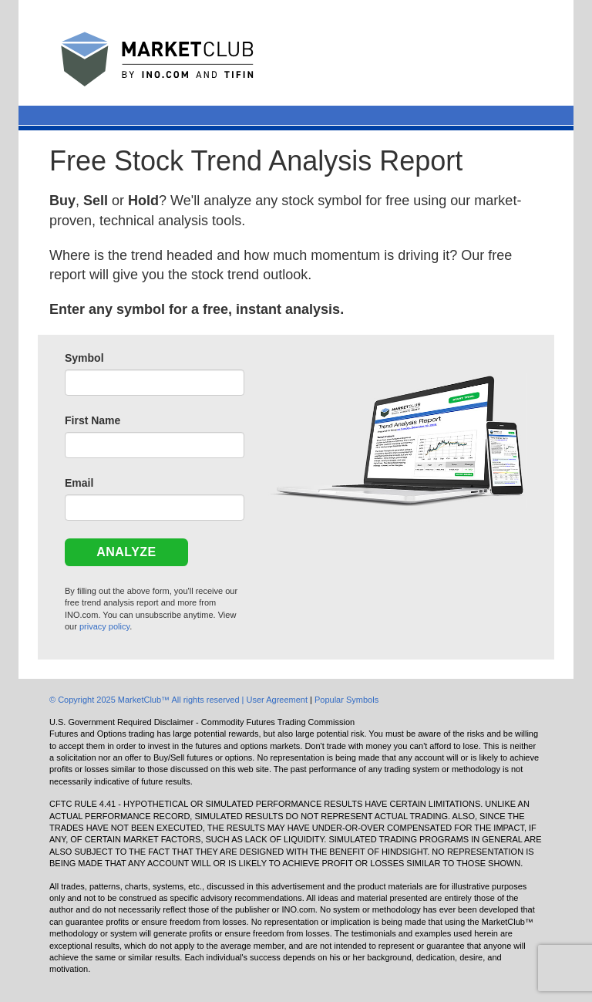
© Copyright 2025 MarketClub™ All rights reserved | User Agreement (179, 699)
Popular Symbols (346, 699)
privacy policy (104, 626)
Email (79, 483)
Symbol (84, 358)
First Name (92, 420)
